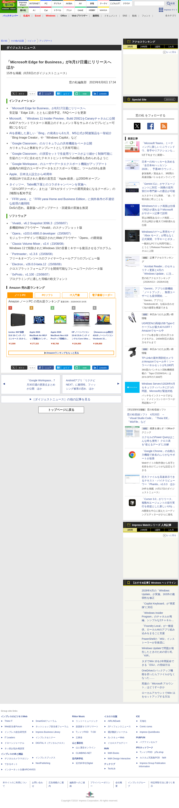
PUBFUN (140, 737)
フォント (146, 15)
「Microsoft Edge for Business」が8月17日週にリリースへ (47, 108)
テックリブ (109, 764)
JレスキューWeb (116, 737)
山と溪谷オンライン (86, 747)
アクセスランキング (143, 41)
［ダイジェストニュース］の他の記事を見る (61, 399)
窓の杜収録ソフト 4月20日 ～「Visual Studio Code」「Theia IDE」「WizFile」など (148, 418)
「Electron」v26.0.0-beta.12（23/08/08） (36, 264)
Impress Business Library (48, 732)
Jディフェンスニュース (119, 726)
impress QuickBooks (150, 732)
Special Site (139, 99)
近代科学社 (77, 758)
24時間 (143, 46)
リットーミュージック (87, 721)
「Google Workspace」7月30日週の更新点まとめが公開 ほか (41, 384)
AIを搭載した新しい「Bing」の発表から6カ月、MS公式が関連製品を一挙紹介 (60, 133)
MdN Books (113, 753)
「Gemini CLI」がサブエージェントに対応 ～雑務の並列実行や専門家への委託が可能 (158, 187)
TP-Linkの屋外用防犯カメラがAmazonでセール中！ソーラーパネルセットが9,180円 (158, 361)
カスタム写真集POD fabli (153, 757)
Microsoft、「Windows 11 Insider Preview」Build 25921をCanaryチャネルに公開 (62, 118)
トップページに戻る (61, 409)
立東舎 (79, 737)
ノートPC (20, 295)
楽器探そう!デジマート (87, 726)
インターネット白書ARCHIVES (20, 769)
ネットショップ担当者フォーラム (52, 726)
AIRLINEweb (114, 721)
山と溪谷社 (77, 743)
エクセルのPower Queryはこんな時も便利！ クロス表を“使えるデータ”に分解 (158, 441)
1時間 (130, 46)
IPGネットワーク (144, 747)
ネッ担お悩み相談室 (14, 748)
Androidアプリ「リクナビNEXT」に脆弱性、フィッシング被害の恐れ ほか (81, 384)
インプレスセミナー (45, 737)
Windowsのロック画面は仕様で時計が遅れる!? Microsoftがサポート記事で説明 (158, 209)
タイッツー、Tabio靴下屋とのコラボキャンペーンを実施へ (47, 184)
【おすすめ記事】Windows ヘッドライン (154, 583)
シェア (48, 94)
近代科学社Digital (84, 763)
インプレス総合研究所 (15, 732)
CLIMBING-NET (84, 753)
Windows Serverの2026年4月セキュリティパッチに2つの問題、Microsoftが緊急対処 (158, 387)
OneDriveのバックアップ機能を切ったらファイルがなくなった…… (158, 674)
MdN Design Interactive (119, 758)
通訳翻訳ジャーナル (117, 732)
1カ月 (171, 46)
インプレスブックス (45, 757)
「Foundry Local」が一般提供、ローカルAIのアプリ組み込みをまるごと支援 (158, 629)
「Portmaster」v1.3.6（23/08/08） (32, 254)
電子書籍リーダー (102, 295)
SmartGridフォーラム (46, 721)
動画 (134, 15)
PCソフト (47, 295)
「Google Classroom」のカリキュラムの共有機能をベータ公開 (50, 143)
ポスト (22, 94)
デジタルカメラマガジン (17, 758)
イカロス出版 (110, 716)
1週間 (157, 46)
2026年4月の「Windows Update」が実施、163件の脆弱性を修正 (158, 594)
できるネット (11, 764)
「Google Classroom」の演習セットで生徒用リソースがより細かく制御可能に (61, 153)
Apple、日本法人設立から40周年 (30, 174)
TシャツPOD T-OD (86, 732)
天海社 (143, 721)
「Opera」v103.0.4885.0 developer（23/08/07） (41, 233)
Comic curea (146, 726)
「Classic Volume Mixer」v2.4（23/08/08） (37, 243)
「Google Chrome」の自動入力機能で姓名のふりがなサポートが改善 (158, 455)
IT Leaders (10, 737)
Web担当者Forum (13, 726)
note (85, 94)
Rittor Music (78, 716)
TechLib (111, 768)
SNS (125, 15)
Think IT (8, 721)
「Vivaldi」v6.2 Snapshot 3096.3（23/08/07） (39, 223)
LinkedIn (103, 94)
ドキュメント (110, 15)
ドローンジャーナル (14, 743)
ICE (138, 716)
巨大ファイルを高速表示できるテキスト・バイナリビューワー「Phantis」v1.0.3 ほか (158, 480)
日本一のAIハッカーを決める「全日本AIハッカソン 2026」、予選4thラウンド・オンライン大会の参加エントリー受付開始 (158, 169)
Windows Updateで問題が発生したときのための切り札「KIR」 (158, 652)
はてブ (66, 94)
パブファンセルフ (148, 742)
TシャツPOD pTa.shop (151, 752)
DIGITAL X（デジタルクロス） (51, 743)
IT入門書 (75, 295)
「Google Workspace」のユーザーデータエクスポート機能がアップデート (58, 163)
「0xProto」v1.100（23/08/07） (30, 274)
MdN (106, 748)
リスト (32, 94)
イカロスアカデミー (117, 743)
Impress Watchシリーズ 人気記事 (151, 525)
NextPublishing (43, 763)
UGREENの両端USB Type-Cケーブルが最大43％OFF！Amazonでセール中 (158, 327)
